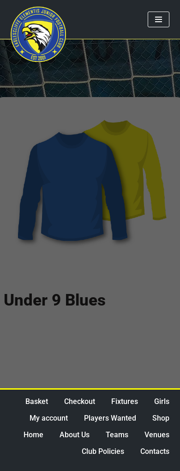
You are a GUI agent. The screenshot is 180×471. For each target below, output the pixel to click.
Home (33, 434)
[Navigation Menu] (158, 19)
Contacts (154, 451)
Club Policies (103, 451)
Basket (36, 401)
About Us (75, 434)
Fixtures (124, 401)
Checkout (79, 401)
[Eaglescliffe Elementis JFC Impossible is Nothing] (38, 34)
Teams (117, 434)
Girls (161, 401)
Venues (156, 434)
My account (49, 418)
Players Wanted (110, 418)
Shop (160, 418)
